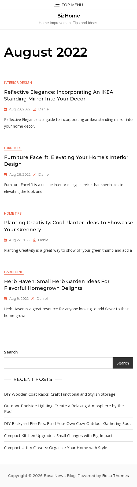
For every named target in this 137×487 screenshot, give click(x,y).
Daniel (44, 109)
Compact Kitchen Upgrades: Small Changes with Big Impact (58, 435)
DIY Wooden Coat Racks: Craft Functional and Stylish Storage (60, 394)
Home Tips (13, 213)
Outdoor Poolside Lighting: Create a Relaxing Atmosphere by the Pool (64, 408)
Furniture (13, 147)
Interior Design (18, 82)
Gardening (14, 271)
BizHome (68, 16)
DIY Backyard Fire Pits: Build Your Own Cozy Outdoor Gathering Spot (67, 423)
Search (11, 352)
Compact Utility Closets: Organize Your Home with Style (55, 447)
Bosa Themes (115, 475)
